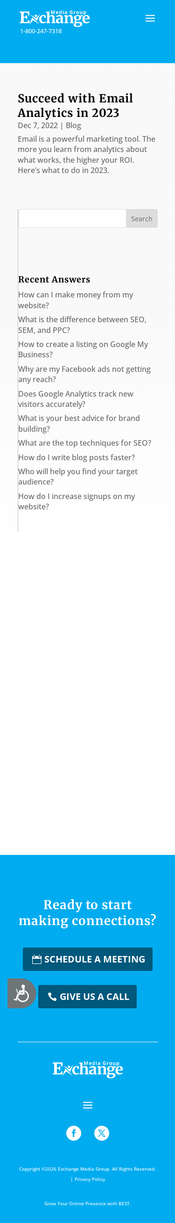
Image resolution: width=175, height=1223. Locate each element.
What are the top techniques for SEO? (84, 443)
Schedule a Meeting (94, 959)
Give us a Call (94, 996)
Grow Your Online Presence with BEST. (87, 1203)
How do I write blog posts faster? (76, 457)
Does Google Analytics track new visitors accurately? (75, 399)
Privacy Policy (90, 1179)
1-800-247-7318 (41, 31)
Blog (73, 125)
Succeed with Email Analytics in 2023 (75, 105)
